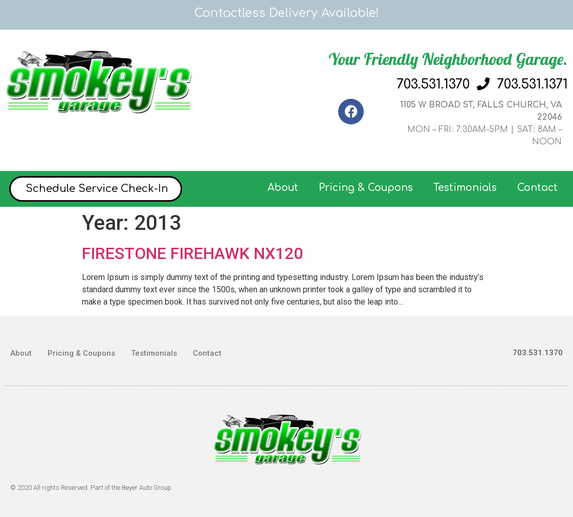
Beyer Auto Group (146, 487)
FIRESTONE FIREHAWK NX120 (192, 253)
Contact (537, 187)
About (283, 187)
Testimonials (465, 187)
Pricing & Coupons (366, 187)
